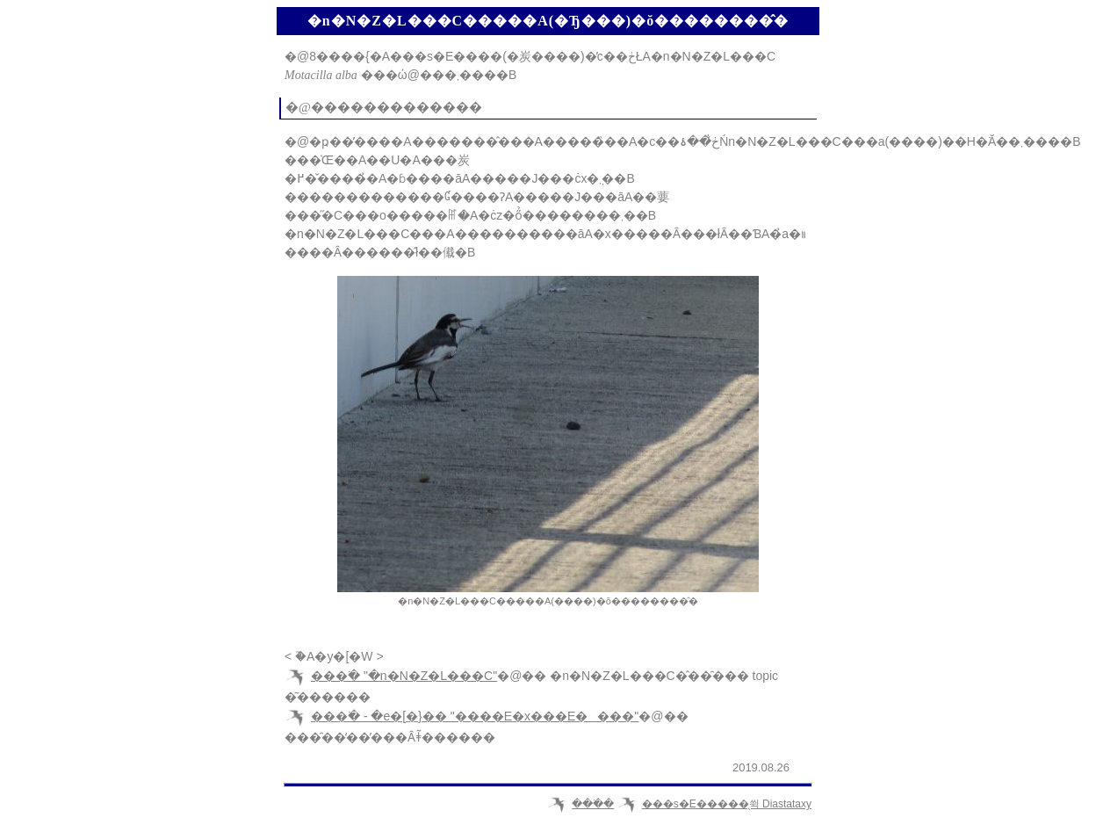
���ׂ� (593, 804)
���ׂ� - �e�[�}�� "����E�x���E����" (474, 716)
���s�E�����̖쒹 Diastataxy (726, 804)
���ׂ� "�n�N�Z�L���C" (404, 676)
